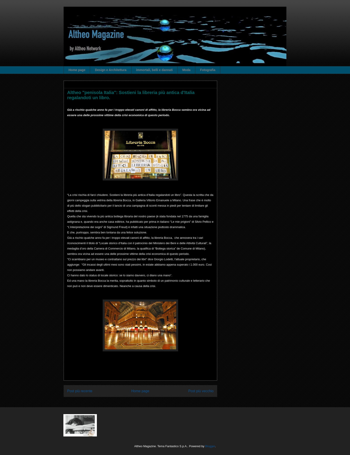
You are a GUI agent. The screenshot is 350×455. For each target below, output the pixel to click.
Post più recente (79, 391)
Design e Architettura (110, 70)
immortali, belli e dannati (154, 70)
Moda (186, 70)
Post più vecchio (201, 391)
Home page (77, 70)
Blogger (210, 446)
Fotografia (207, 70)
